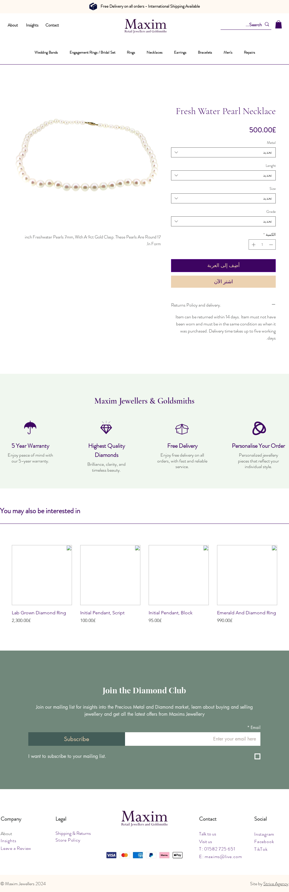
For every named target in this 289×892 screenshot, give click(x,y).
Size (273, 188)
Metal (271, 142)
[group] (144, 587)
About (13, 25)
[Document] (93, 6)
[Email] (194, 739)
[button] (278, 24)
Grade (271, 211)
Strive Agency (275, 883)
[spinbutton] (262, 245)
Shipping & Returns (73, 833)
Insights (32, 25)
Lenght (271, 165)
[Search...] (247, 24)
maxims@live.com (223, 856)
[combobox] (223, 152)
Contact (52, 25)
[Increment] (253, 245)
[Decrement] (271, 245)
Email (253, 727)
